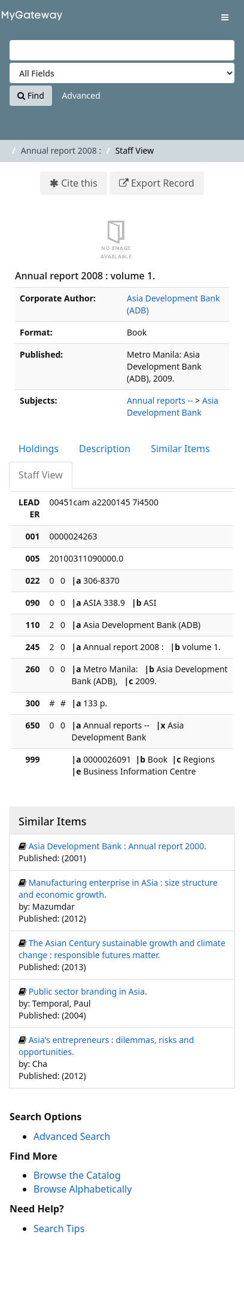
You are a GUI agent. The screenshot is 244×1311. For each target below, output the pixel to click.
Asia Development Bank (172, 406)
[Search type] (122, 73)
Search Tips (58, 1228)
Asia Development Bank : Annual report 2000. (118, 846)
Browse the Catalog (77, 1175)
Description (104, 448)
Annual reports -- (160, 400)
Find (30, 95)
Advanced (81, 95)
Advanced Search (71, 1136)
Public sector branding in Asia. (88, 991)
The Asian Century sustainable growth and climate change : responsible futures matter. (122, 949)
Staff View (41, 474)
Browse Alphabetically (82, 1189)
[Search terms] (122, 50)
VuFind (29, 18)
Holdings (39, 448)
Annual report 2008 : (61, 150)
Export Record (162, 183)
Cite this (79, 183)
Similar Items (180, 448)
